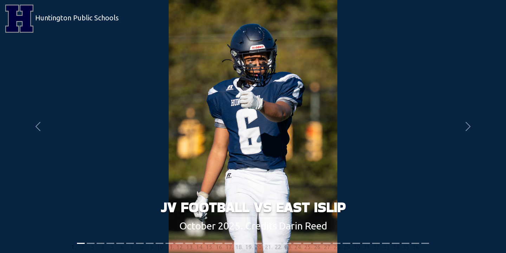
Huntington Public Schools (62, 19)
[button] (38, 126)
